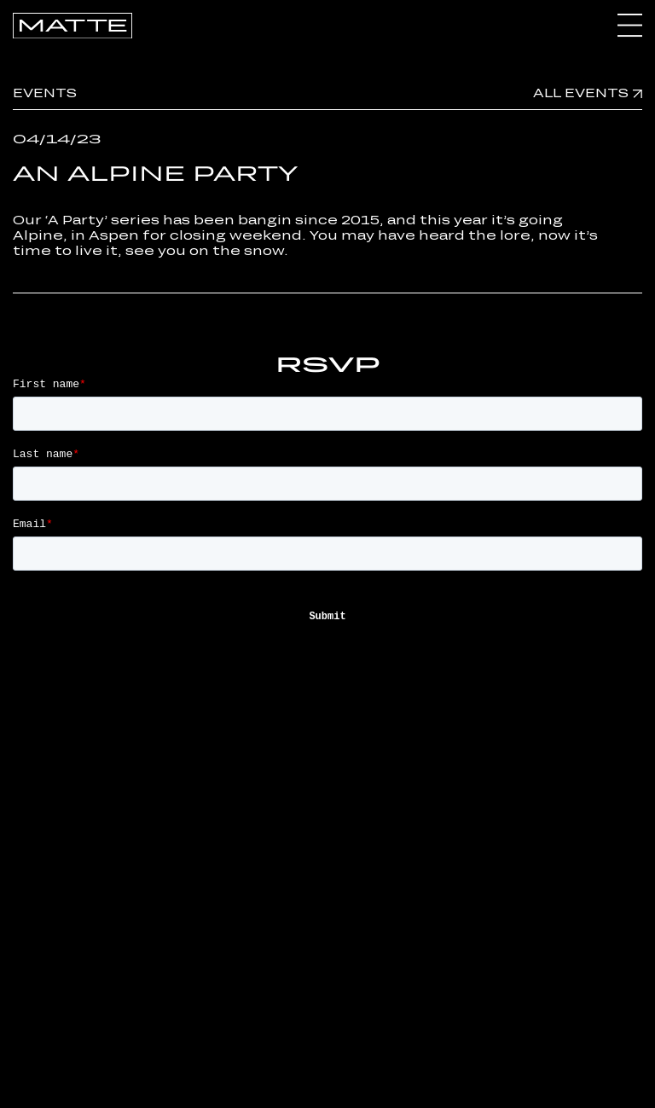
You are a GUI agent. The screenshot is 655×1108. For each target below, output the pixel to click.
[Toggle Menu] (629, 26)
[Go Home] (72, 24)
